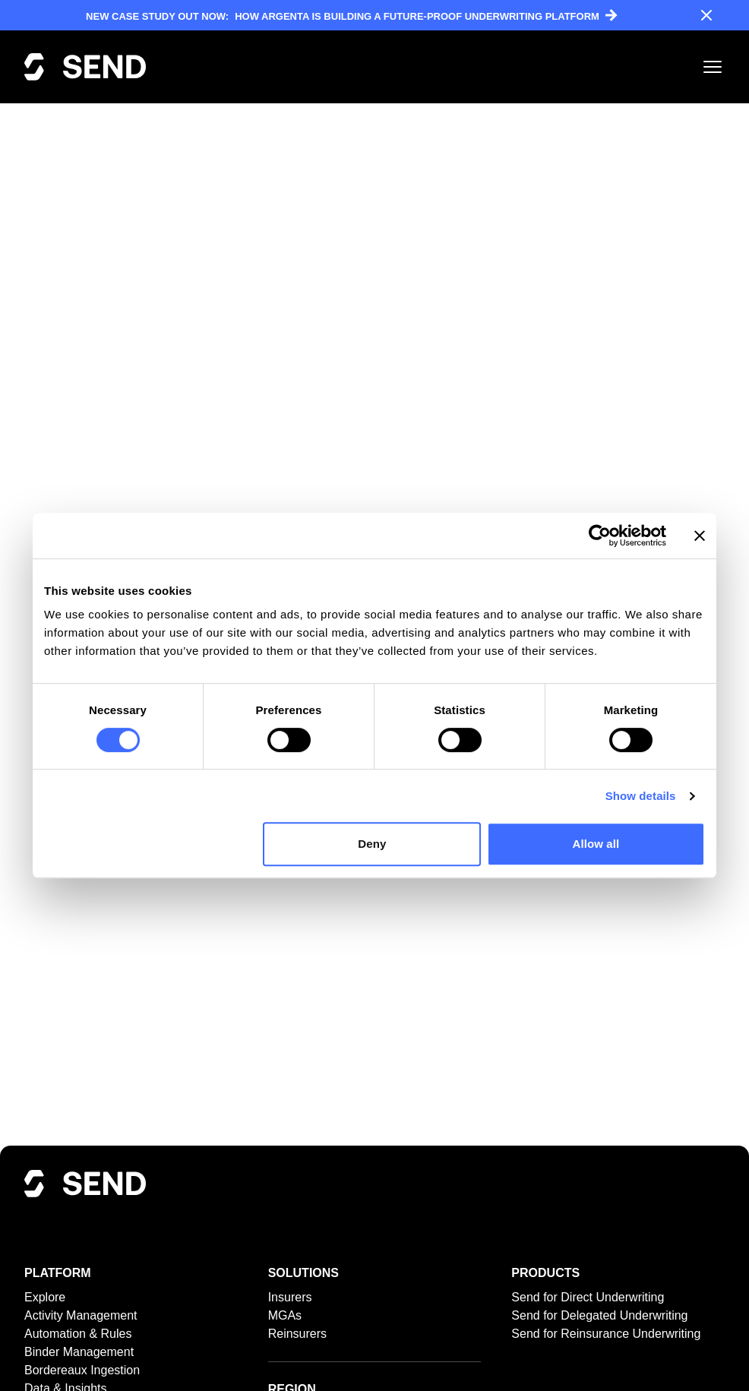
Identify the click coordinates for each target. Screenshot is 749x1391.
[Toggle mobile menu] (712, 67)
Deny (372, 843)
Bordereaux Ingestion (82, 1370)
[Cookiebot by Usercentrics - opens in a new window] (599, 535)
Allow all (596, 843)
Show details (640, 795)
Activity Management (80, 1315)
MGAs (285, 1315)
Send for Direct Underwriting (587, 1297)
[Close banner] (699, 535)
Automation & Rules (77, 1333)
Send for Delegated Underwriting (599, 1315)
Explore (44, 1297)
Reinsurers (297, 1333)
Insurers (290, 1297)
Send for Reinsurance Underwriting (605, 1333)
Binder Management (79, 1351)
